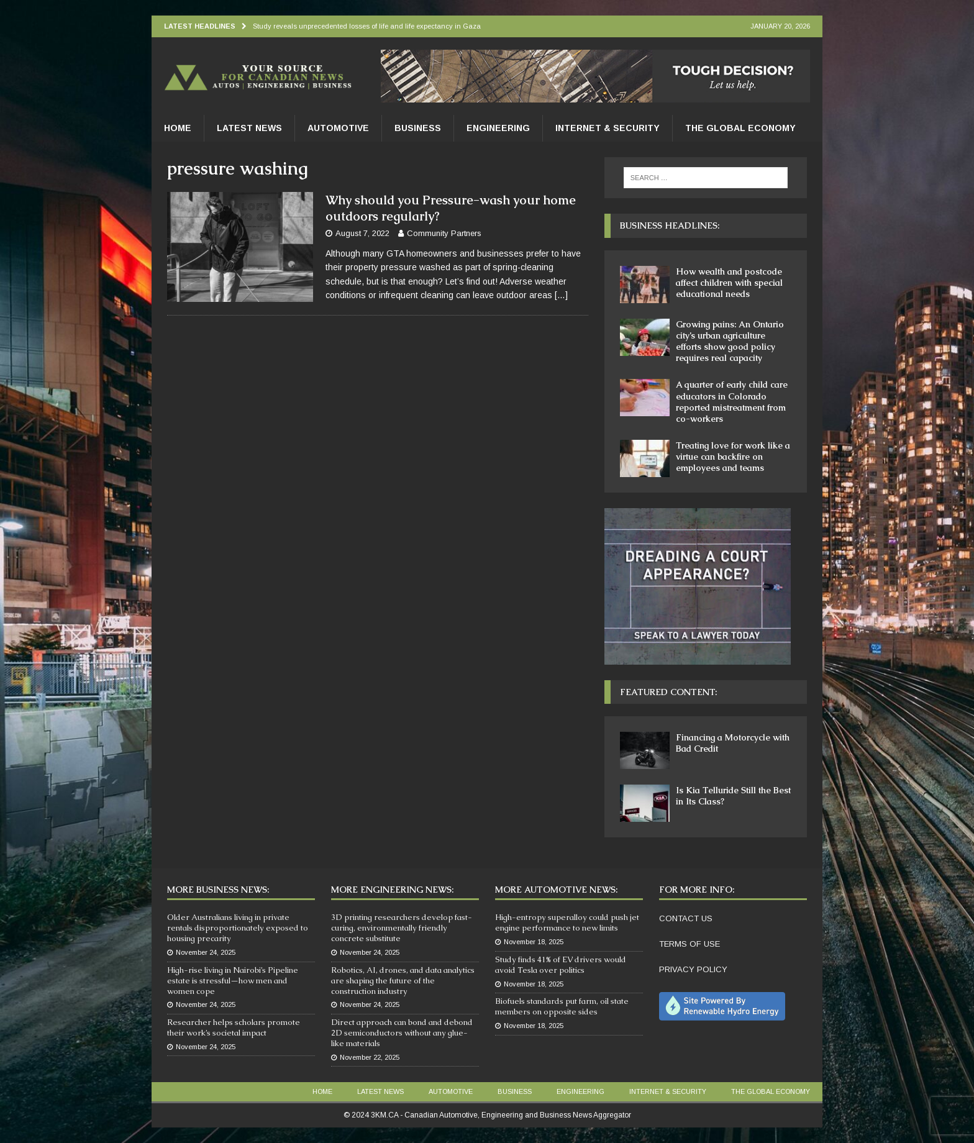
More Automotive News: (556, 889)
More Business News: (218, 889)
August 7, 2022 (362, 233)
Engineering (498, 128)
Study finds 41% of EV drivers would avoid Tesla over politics (560, 964)
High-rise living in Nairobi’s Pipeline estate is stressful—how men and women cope (232, 980)
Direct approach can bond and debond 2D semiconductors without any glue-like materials (402, 1033)
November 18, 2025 (533, 941)
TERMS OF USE (689, 944)
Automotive (338, 128)
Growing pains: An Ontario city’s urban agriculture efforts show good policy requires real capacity (730, 341)
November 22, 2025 (369, 1057)
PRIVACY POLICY (693, 969)
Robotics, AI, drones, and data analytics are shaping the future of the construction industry (403, 980)
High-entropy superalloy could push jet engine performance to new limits (567, 922)
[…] (561, 295)
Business (417, 128)
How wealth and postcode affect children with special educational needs (729, 282)
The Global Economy (740, 128)
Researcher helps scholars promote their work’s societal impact (233, 1027)
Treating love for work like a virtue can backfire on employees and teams (733, 456)
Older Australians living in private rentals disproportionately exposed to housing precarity (237, 928)
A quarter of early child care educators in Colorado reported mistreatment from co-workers (732, 401)
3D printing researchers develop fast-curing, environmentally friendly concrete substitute (401, 928)
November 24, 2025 (205, 952)
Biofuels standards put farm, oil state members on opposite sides (562, 1006)
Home (177, 128)
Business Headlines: (669, 225)
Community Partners (444, 233)
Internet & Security (607, 128)
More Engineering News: (392, 889)
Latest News (249, 128)
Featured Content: (668, 692)
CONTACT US (685, 918)
